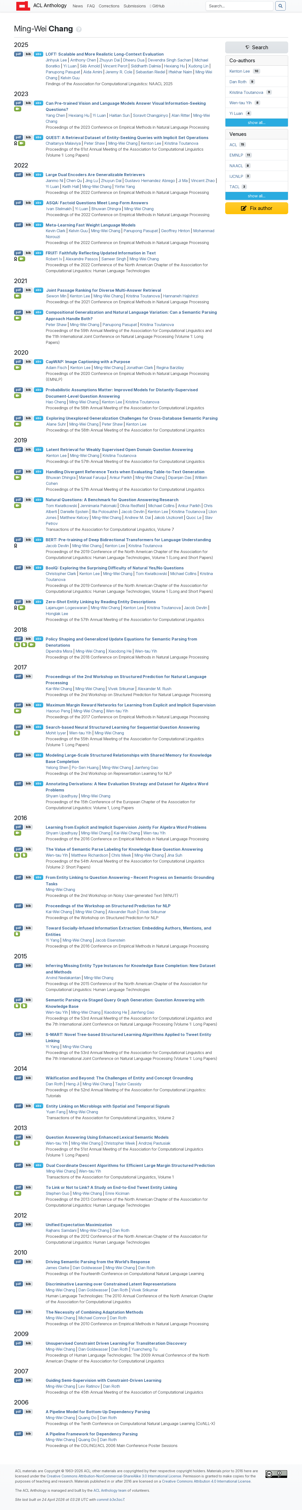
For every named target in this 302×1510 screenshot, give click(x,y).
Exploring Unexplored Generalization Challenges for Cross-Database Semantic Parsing (132, 418)
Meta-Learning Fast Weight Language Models (91, 224)
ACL (233, 144)
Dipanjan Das (180, 477)
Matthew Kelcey (74, 517)
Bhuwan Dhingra (106, 208)
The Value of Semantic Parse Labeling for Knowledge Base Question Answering (124, 849)
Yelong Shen (57, 767)
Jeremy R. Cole (118, 71)
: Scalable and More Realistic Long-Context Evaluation (105, 54)
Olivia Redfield (132, 505)
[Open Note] (17, 855)
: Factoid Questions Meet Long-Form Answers (97, 202)
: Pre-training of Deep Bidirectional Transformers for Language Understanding (128, 539)
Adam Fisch (56, 367)
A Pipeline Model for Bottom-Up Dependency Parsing (98, 1411)
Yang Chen (55, 115)
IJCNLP (236, 176)
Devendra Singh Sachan (169, 60)
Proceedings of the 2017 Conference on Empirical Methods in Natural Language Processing (127, 716)
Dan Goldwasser (87, 1267)
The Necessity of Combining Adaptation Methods (94, 1311)
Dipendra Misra (59, 651)
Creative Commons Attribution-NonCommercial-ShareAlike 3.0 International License (114, 1476)
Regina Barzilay (170, 367)
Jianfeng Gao (146, 767)
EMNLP (236, 155)
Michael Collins (161, 505)
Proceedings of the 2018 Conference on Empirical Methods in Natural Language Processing (127, 657)
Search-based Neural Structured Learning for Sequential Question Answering (123, 726)
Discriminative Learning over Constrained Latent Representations (111, 1284)
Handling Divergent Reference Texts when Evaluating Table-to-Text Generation (125, 471)
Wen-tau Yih (146, 651)
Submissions (135, 5)
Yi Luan (70, 65)
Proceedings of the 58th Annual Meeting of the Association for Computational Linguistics (125, 407)
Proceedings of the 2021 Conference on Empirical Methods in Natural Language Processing (127, 301)
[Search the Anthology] (239, 6)
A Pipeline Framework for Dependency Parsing (92, 1433)
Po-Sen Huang (85, 767)
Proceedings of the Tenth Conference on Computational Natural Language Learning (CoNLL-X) (130, 1423)
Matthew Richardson (89, 855)
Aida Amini (92, 71)
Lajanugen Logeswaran (66, 607)
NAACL (236, 165)
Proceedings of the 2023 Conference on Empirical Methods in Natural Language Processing (127, 127)
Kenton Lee (151, 143)
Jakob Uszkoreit (168, 517)
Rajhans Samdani (61, 1230)
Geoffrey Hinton (175, 230)
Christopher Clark (61, 573)
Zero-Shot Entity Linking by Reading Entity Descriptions (101, 601)
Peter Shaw (94, 143)
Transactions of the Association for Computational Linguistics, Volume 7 (110, 529)
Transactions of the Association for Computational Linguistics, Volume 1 (110, 1177)
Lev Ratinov (89, 1386)
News (79, 5)
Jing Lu (91, 180)
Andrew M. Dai (137, 517)
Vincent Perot (115, 65)
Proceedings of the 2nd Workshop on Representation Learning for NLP (109, 773)
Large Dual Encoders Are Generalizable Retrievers (95, 174)
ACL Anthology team (110, 1490)
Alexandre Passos (81, 258)
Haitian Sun (119, 115)
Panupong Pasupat (63, 71)
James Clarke (57, 1267)
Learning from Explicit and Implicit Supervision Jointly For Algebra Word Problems (126, 827)
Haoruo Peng (58, 710)
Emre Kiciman (117, 1193)
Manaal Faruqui (92, 477)
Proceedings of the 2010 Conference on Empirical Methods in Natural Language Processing (127, 1323)
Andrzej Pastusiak (154, 1143)
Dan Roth (54, 1083)
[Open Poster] (24, 855)
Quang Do (87, 1417)
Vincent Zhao (203, 180)
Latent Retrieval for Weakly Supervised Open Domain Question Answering (119, 449)
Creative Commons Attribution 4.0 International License (206, 1481)
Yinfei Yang (125, 186)
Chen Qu (74, 180)
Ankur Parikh (120, 477)
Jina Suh (174, 855)
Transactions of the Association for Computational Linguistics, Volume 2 (110, 1117)
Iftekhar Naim (180, 71)
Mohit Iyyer (56, 732)
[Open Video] (17, 108)
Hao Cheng (56, 401)
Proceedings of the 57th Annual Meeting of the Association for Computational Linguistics (125, 461)
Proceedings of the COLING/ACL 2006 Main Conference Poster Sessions (112, 1445)
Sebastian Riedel (150, 71)
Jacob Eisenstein (110, 940)
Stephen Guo (57, 1193)
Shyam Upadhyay (62, 795)
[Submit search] (280, 6)
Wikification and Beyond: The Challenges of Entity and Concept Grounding (119, 1078)
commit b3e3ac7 (110, 1499)
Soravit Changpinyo (150, 115)
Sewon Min (56, 295)
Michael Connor (92, 1317)
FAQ (92, 5)
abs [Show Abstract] (38, 54)
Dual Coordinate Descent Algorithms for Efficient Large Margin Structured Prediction (130, 1165)
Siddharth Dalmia (146, 65)
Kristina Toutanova (181, 143)
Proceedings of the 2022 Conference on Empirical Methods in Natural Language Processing (127, 192)
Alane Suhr (56, 424)
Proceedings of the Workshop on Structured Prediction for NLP (102, 917)
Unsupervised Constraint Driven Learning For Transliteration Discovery (116, 1343)
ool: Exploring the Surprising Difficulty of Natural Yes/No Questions (115, 567)
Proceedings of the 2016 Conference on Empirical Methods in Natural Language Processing (127, 838)
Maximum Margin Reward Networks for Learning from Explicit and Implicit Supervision (131, 705)
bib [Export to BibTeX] (28, 54)
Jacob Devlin (132, 511)
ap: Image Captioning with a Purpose (88, 361)
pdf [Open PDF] (18, 54)
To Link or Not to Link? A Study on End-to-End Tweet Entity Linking (111, 1187)
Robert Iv (54, 258)
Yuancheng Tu (144, 1349)
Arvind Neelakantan (63, 977)
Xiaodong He (120, 651)
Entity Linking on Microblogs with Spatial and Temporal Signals (108, 1105)
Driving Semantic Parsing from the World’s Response (98, 1261)
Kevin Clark (55, 230)
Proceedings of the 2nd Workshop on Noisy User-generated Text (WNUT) (112, 895)
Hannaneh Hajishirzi (180, 295)
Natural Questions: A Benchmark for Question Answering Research (112, 499)
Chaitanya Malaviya (63, 143)
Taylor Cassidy (128, 1083)
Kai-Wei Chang (59, 688)
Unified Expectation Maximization (79, 1224)
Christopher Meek (119, 1143)
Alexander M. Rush (154, 688)
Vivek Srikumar (121, 688)
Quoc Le (193, 517)
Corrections (110, 5)
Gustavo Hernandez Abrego (150, 180)
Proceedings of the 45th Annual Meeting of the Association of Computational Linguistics (124, 1392)
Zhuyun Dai (109, 60)
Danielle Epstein (74, 511)
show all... (256, 122)
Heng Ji (72, 1083)
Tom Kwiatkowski (61, 505)
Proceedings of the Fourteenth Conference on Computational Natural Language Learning (125, 1273)
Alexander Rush (122, 911)
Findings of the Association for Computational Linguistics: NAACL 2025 (109, 83)
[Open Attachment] (17, 644)
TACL (234, 186)
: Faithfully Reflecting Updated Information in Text (101, 252)
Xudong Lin (198, 65)
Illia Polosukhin (105, 511)
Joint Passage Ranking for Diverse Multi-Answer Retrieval (103, 290)
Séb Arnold (90, 65)
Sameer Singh (113, 258)
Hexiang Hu (174, 65)
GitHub (157, 5)
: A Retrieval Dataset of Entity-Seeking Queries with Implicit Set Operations (127, 137)
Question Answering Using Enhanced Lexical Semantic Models (107, 1137)
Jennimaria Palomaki (98, 505)
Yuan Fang (55, 1111)
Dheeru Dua (133, 60)
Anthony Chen (83, 60)
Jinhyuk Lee (56, 60)
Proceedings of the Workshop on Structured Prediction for (108, 905)
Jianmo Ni (54, 180)
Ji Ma (183, 180)
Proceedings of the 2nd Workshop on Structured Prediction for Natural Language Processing (128, 694)
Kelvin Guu (70, 77)
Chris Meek (121, 855)
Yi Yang (52, 940)
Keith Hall (70, 186)
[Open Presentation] (24, 644)
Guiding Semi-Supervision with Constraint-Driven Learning (103, 1380)
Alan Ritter (180, 115)
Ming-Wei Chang (123, 143)
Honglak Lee (57, 613)
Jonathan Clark (139, 367)
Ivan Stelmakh (59, 208)
